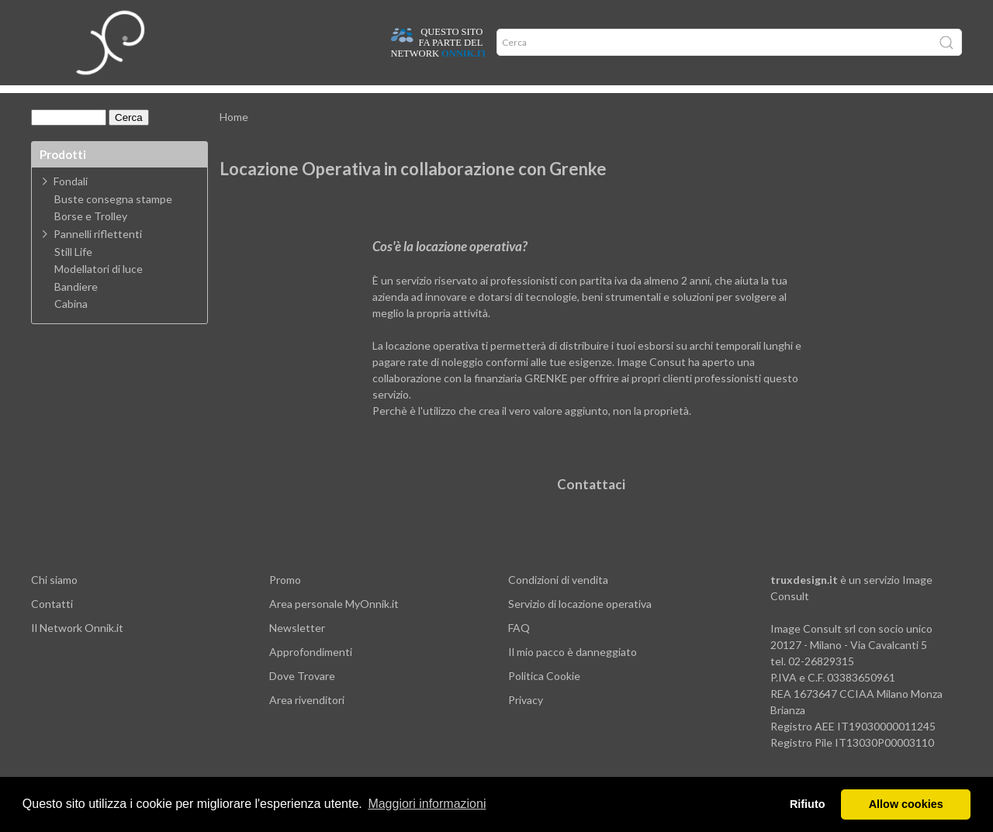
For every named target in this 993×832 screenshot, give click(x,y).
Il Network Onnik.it (77, 651)
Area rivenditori (306, 723)
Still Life (73, 275)
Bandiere (76, 310)
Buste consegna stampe (113, 222)
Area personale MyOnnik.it (334, 626)
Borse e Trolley (90, 239)
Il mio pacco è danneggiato (572, 675)
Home (56, 100)
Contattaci (591, 507)
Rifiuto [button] (807, 804)
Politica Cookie (544, 699)
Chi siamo (54, 602)
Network (378, 100)
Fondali (71, 204)
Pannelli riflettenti (98, 257)
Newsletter (297, 651)
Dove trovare (127, 100)
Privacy (525, 723)
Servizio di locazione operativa (580, 626)
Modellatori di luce (98, 292)
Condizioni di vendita (558, 602)
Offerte (312, 100)
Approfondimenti (227, 100)
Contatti (52, 626)
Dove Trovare (302, 699)
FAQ (519, 651)
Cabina (71, 327)
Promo (285, 602)
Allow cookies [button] (906, 804)
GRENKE (546, 401)
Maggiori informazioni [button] (427, 803)
